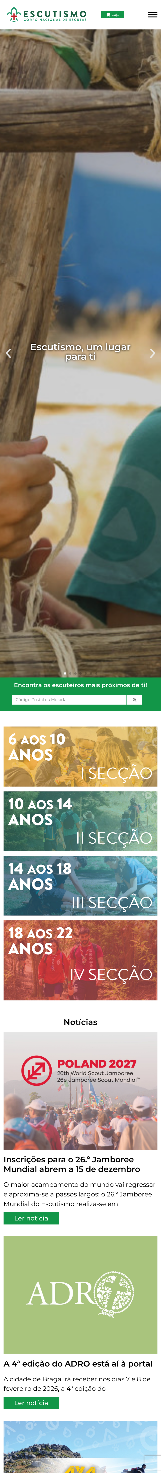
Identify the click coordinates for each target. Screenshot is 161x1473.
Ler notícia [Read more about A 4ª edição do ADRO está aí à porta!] (31, 1403)
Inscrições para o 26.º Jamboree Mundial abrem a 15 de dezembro (72, 1164)
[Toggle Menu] (152, 14)
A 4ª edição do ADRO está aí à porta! (78, 1364)
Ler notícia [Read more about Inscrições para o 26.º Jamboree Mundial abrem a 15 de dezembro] (31, 1218)
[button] (8, 353)
